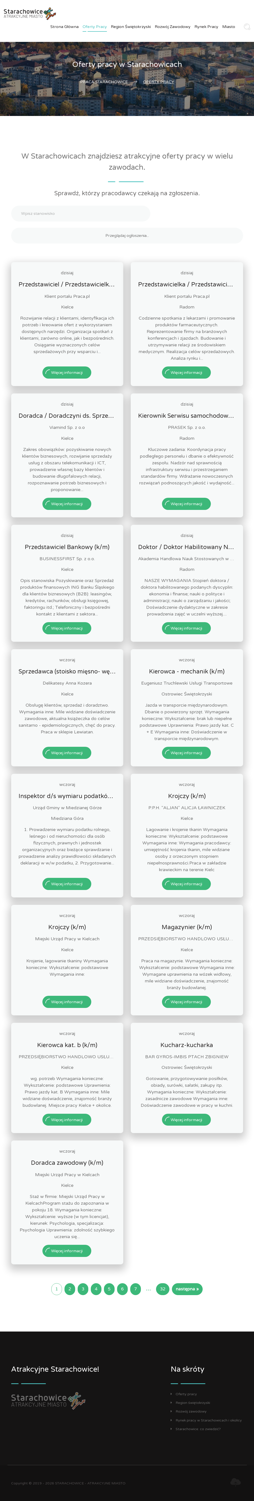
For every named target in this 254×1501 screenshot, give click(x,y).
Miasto (228, 26)
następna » (187, 1289)
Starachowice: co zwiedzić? (196, 1429)
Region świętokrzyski (131, 26)
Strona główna (64, 26)
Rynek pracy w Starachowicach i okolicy (206, 1420)
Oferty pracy (95, 26)
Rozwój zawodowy (172, 26)
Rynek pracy (206, 26)
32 (162, 1289)
